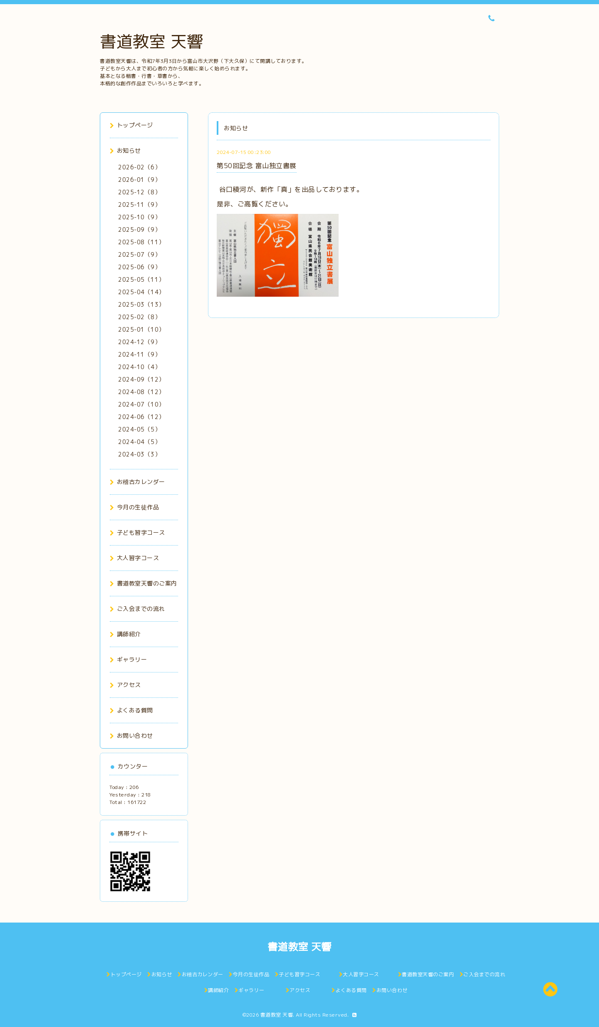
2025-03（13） (141, 304)
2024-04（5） (139, 442)
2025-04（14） (141, 292)
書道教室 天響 (151, 41)
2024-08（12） (141, 392)
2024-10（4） (139, 367)
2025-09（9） (139, 229)
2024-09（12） (141, 379)
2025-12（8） (139, 192)
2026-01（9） (139, 180)
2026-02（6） (139, 167)
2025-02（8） (139, 317)
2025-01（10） (141, 329)
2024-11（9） (139, 354)
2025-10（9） (139, 217)
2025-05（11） (141, 279)
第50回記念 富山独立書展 (257, 165)
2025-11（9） (139, 204)
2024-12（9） (139, 342)
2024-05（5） (139, 429)
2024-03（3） (139, 454)
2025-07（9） (139, 254)
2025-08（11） (141, 242)
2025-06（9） (139, 267)
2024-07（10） (141, 404)
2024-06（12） (141, 417)
